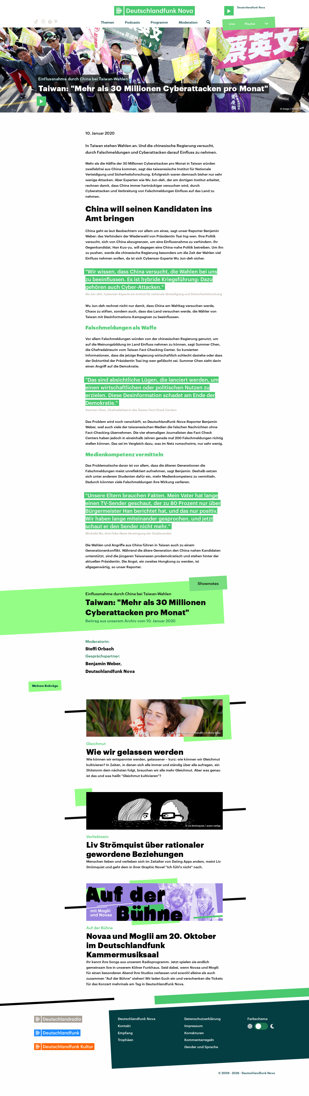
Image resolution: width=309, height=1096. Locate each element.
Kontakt (124, 1026)
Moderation (188, 22)
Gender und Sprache (201, 1047)
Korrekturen (194, 1033)
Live (232, 24)
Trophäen (125, 1040)
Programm (159, 22)
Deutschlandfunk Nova (136, 1019)
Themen (107, 22)
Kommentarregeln (199, 1040)
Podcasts (132, 22)
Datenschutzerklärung (202, 1019)
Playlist (250, 24)
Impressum (193, 1026)
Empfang (125, 1033)
